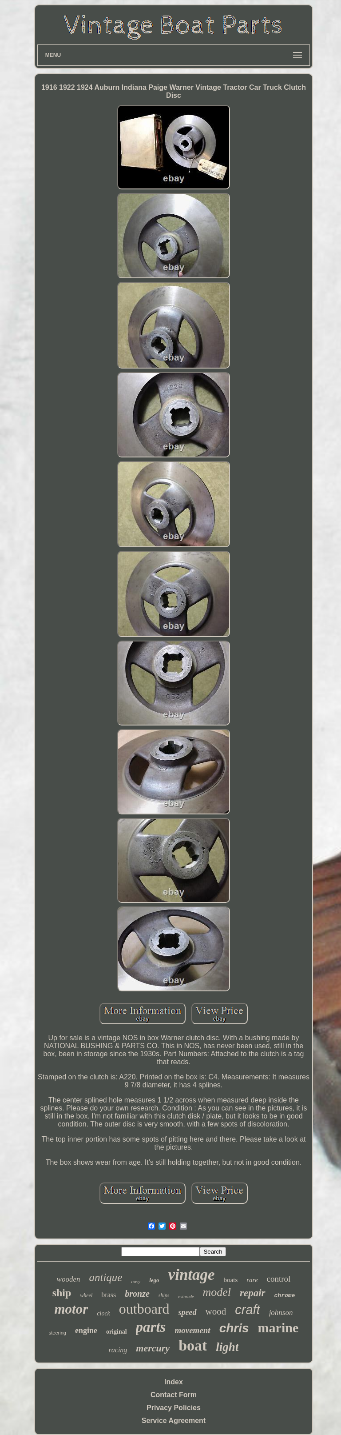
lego (154, 1280)
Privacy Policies (174, 1407)
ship (61, 1293)
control (279, 1278)
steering (57, 1332)
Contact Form (174, 1395)
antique (105, 1277)
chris (234, 1328)
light (227, 1347)
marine (278, 1327)
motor (71, 1309)
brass (108, 1295)
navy (135, 1281)
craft (247, 1310)
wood (216, 1311)
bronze (137, 1294)
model (216, 1292)
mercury (153, 1348)
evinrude (186, 1296)
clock (103, 1313)
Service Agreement (174, 1420)
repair (253, 1293)
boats (231, 1279)
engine (86, 1330)
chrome (284, 1295)
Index (173, 1382)
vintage (191, 1274)
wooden (68, 1279)
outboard (144, 1309)
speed (187, 1312)
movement (192, 1330)
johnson (281, 1312)
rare (252, 1279)
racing (118, 1350)
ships (164, 1295)
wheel (86, 1295)
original (116, 1331)
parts (151, 1327)
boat (192, 1345)
